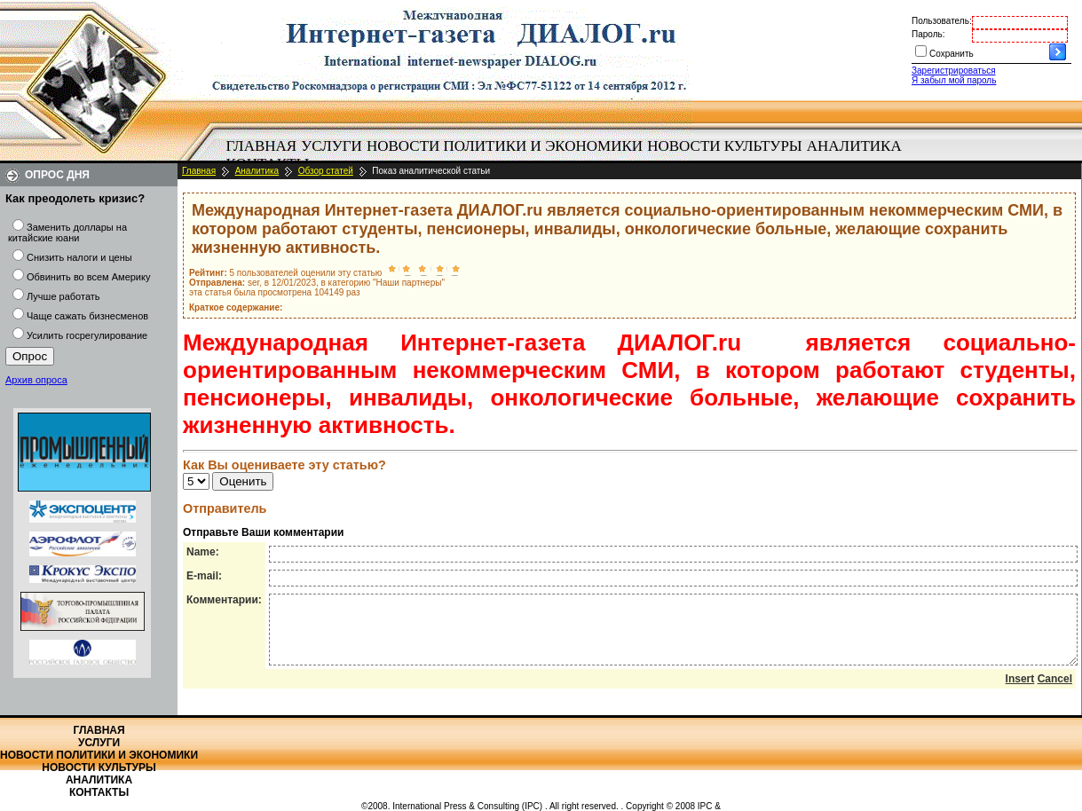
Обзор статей (325, 171)
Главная (261, 146)
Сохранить (951, 54)
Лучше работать (63, 296)
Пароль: (928, 34)
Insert (1020, 692)
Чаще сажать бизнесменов (87, 316)
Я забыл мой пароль (954, 80)
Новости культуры (724, 146)
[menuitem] (261, 146)
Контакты (99, 792)
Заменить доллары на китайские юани (67, 232)
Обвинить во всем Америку (88, 277)
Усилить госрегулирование (87, 335)
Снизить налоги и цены (79, 257)
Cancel (1055, 692)
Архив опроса (36, 379)
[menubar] (568, 155)
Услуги (331, 146)
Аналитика (854, 146)
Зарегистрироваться (954, 70)
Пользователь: (942, 21)
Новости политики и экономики (505, 146)
